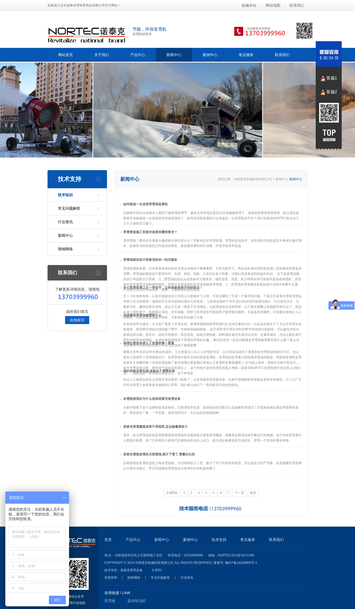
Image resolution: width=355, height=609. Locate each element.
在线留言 (77, 320)
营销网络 (65, 249)
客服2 (331, 92)
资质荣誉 (110, 577)
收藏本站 (249, 5)
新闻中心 (173, 55)
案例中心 (210, 55)
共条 (172, 493)
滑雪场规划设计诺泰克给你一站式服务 (150, 260)
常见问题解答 (69, 208)
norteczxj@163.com (236, 555)
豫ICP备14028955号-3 (241, 563)
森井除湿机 (136, 601)
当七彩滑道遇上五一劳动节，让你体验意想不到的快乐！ (163, 287)
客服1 (331, 78)
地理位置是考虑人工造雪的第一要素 (148, 343)
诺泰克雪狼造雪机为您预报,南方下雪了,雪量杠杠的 (159, 454)
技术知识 (65, 195)
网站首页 (65, 55)
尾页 (253, 493)
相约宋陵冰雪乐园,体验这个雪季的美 (149, 371)
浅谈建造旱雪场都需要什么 (142, 315)
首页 (108, 539)
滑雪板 (110, 601)
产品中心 (137, 55)
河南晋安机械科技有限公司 (253, 179)
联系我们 (296, 5)
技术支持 (219, 539)
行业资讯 (65, 222)
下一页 (239, 493)
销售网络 (133, 577)
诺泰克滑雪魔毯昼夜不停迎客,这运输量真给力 (155, 427)
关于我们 (101, 55)
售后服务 (246, 55)
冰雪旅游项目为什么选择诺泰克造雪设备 (152, 399)
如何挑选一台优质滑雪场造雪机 (145, 204)
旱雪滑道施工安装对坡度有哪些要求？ (150, 232)
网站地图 (273, 5)
